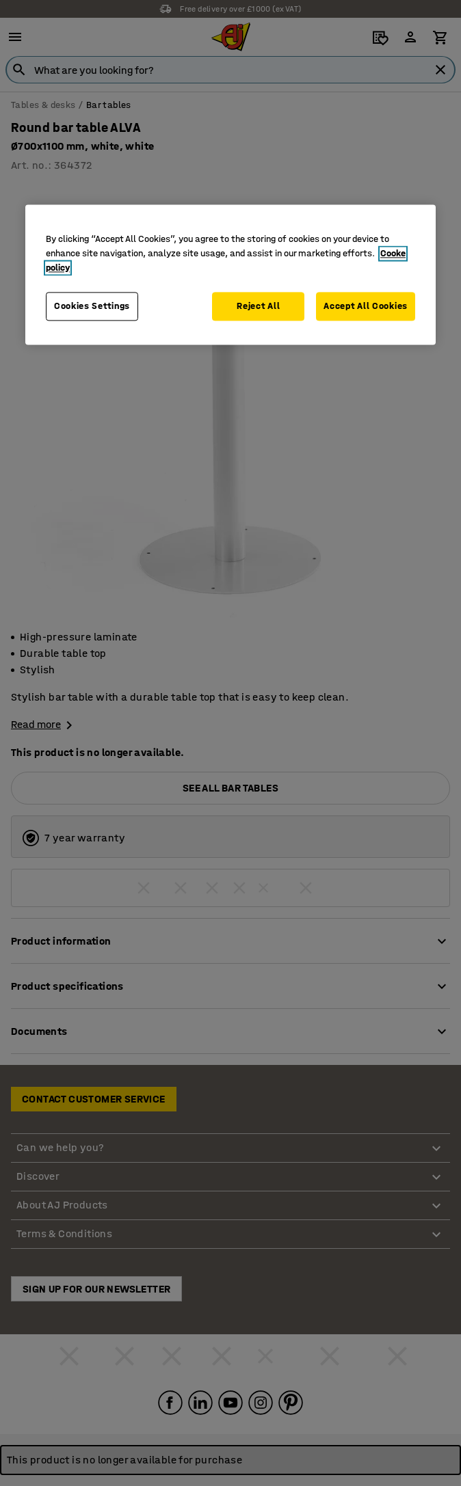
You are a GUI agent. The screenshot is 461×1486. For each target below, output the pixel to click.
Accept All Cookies (366, 306)
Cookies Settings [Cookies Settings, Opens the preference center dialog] (92, 306)
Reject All (258, 306)
